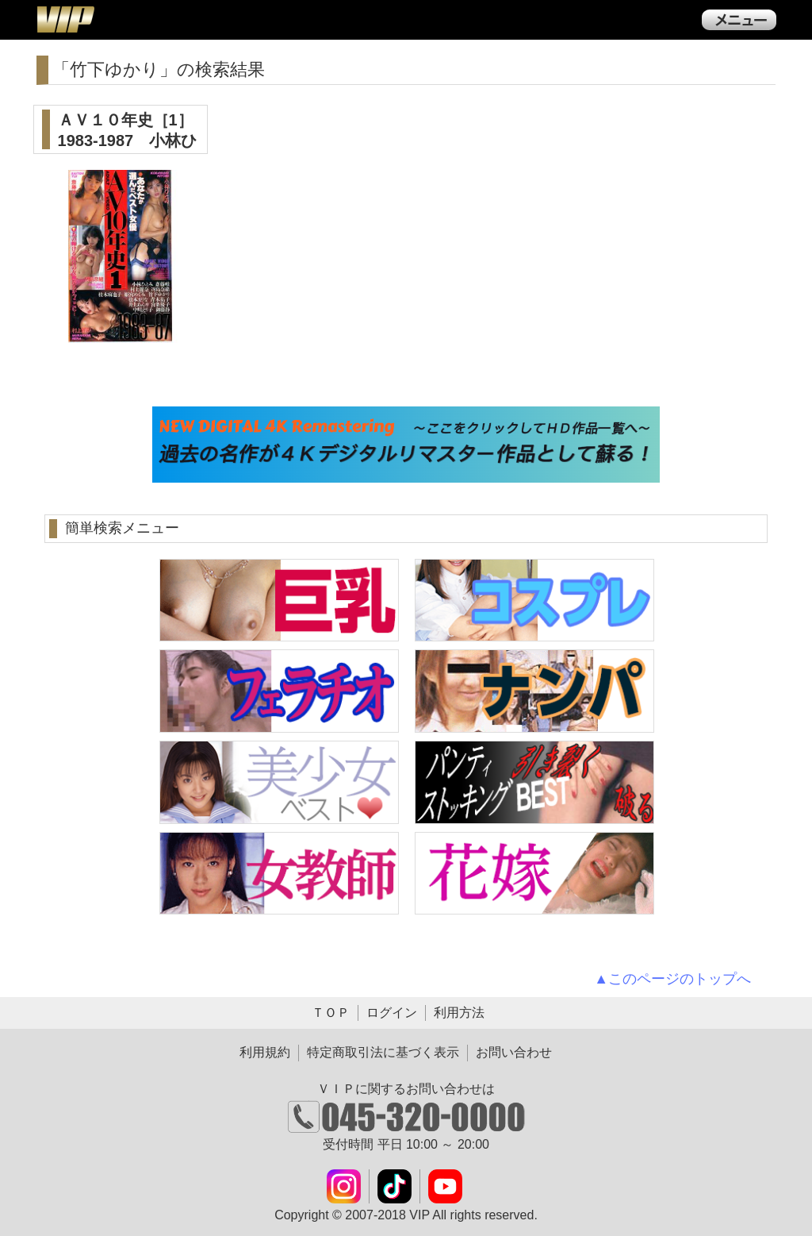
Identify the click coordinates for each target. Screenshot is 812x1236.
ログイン (391, 1012)
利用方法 (459, 1012)
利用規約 (264, 1052)
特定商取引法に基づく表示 (383, 1052)
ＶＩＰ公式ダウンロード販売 (65, 19)
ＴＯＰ (331, 1012)
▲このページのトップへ (672, 979)
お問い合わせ (514, 1052)
